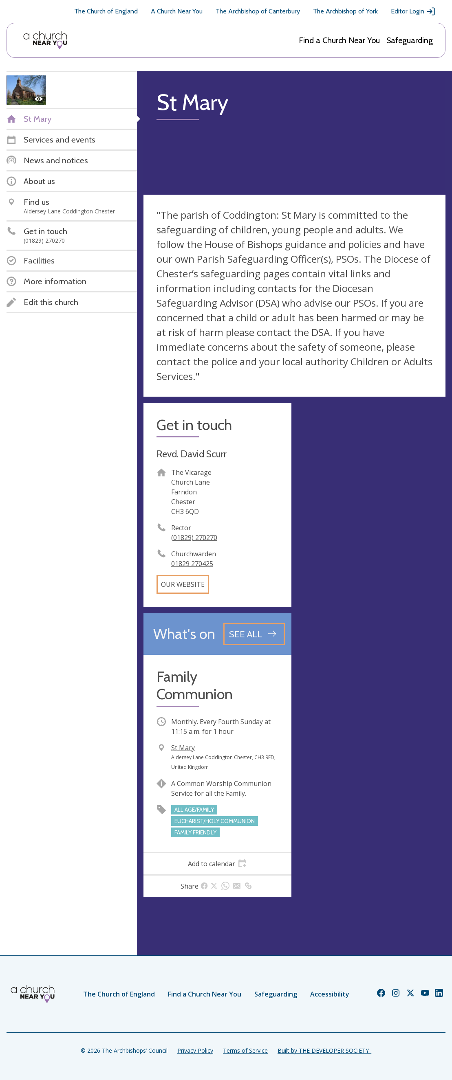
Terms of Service (245, 1050)
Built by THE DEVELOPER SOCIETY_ (324, 1050)
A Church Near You (177, 11)
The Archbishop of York (345, 11)
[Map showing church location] (372, 477)
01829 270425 (192, 563)
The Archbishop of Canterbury (258, 11)
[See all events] (254, 634)
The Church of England (106, 11)
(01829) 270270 (194, 537)
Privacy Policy (195, 1050)
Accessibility (329, 994)
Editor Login (413, 11)
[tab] (217, 863)
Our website (183, 584)
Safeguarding (409, 40)
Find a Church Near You (339, 40)
